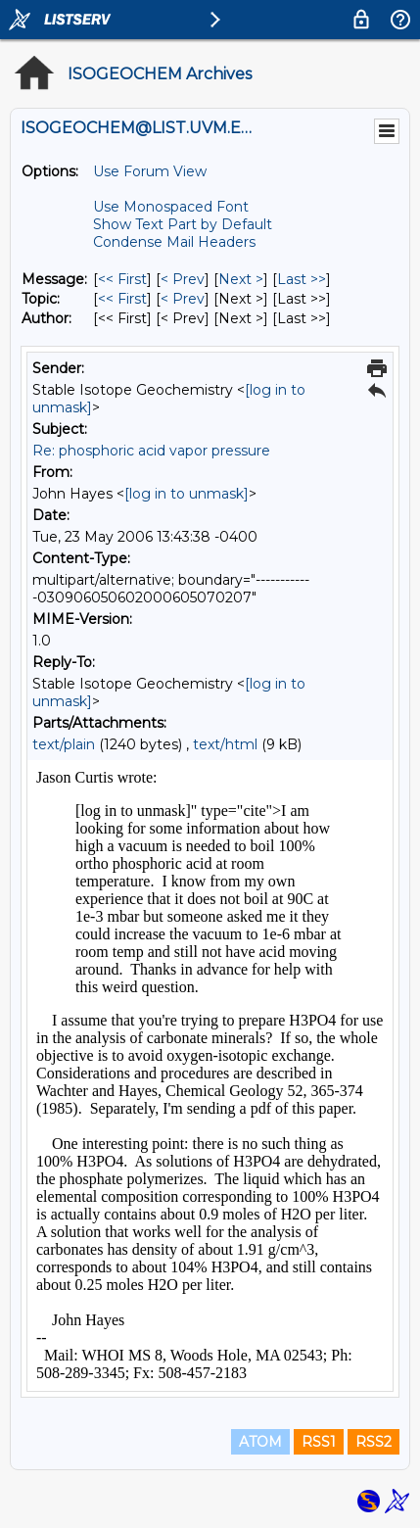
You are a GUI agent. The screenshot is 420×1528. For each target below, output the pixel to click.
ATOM (260, 1442)
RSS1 (319, 1442)
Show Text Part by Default (182, 224)
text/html (225, 744)
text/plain (63, 744)
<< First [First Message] (122, 279)
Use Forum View (150, 171)
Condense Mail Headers (174, 242)
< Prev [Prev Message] (183, 279)
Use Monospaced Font (171, 206)
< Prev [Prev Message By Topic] (183, 299)
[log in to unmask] (186, 493)
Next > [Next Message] (240, 279)
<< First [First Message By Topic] (122, 299)
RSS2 (373, 1442)
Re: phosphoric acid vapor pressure (151, 450)
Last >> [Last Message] (301, 279)
